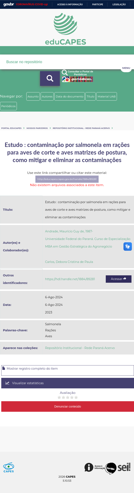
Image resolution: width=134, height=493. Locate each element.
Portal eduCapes (11, 128)
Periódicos (8, 106)
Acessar (118, 279)
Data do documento (69, 96)
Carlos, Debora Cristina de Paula (69, 262)
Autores (47, 96)
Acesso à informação (70, 4)
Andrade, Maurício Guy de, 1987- (69, 231)
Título (90, 96)
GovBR (8, 5)
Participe (97, 4)
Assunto (33, 96)
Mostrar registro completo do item (30, 368)
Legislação (119, 4)
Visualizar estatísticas (24, 383)
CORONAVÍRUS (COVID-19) (32, 4)
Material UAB (106, 96)
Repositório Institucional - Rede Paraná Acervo (81, 128)
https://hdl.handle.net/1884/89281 (70, 279)
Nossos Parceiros (37, 128)
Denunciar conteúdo (67, 406)
